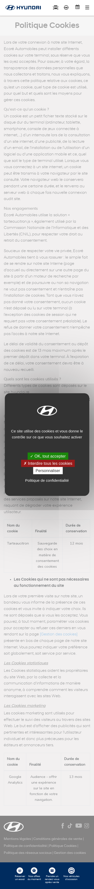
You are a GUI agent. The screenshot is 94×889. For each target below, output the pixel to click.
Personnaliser (48, 471)
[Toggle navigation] (87, 7)
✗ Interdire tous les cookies (48, 463)
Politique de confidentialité (47, 480)
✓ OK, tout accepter (48, 456)
